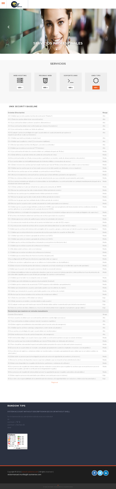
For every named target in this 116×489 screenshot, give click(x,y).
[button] (8, 27)
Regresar (54, 382)
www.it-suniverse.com (30, 472)
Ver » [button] (20, 88)
